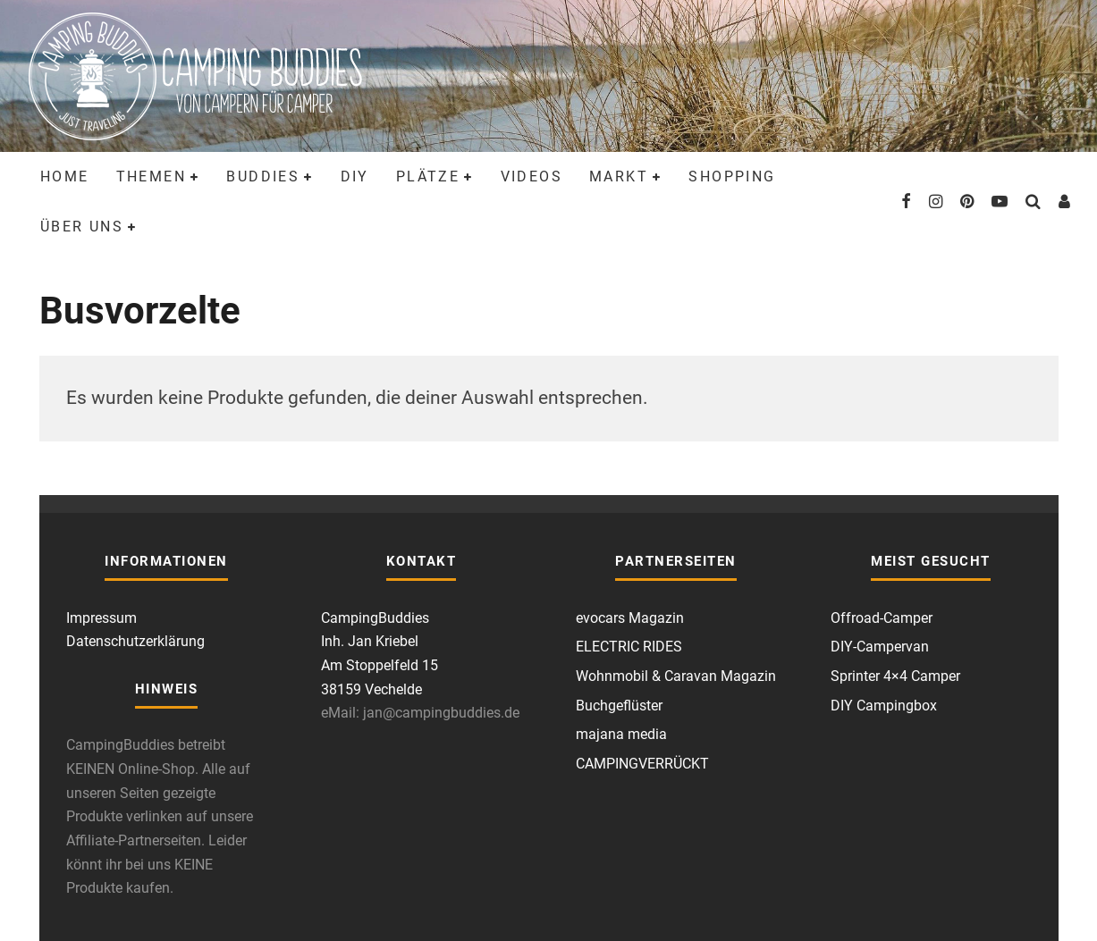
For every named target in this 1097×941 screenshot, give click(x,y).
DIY (355, 176)
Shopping (731, 176)
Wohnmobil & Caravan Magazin (676, 676)
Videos (531, 176)
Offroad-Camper (881, 617)
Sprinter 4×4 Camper (895, 676)
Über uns (81, 226)
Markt (618, 176)
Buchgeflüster (619, 705)
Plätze (428, 176)
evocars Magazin (630, 617)
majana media (621, 734)
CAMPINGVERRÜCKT (642, 763)
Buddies (263, 176)
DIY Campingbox (884, 705)
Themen (151, 176)
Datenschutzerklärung (135, 641)
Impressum (101, 617)
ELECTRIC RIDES (629, 646)
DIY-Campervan (880, 646)
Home (64, 176)
